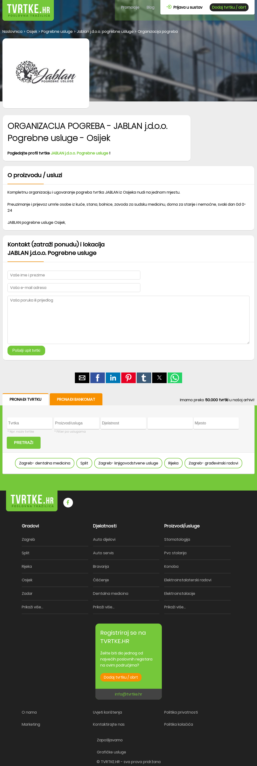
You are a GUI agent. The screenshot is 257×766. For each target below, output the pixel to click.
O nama (29, 712)
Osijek (27, 580)
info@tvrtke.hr (128, 694)
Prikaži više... (32, 607)
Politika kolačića (178, 724)
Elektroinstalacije (179, 593)
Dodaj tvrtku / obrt (229, 7)
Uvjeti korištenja (107, 712)
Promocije (130, 7)
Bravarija (101, 566)
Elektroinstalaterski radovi (187, 580)
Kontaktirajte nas (109, 724)
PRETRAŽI (23, 443)
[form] (128, 433)
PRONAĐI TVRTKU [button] (25, 399)
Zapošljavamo (110, 740)
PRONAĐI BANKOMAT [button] (76, 399)
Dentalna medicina (110, 593)
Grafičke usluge (111, 752)
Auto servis (103, 553)
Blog (150, 7)
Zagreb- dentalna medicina (44, 463)
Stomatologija (177, 539)
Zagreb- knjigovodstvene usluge (128, 463)
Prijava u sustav (184, 7)
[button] (82, 377)
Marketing (31, 724)
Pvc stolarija (175, 553)
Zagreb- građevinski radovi (213, 463)
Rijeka (173, 463)
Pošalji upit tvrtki (26, 350)
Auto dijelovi (104, 539)
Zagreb (28, 539)
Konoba (171, 566)
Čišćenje (101, 580)
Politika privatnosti (181, 712)
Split (84, 463)
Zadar (27, 593)
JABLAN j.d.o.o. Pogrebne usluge (79, 153)
